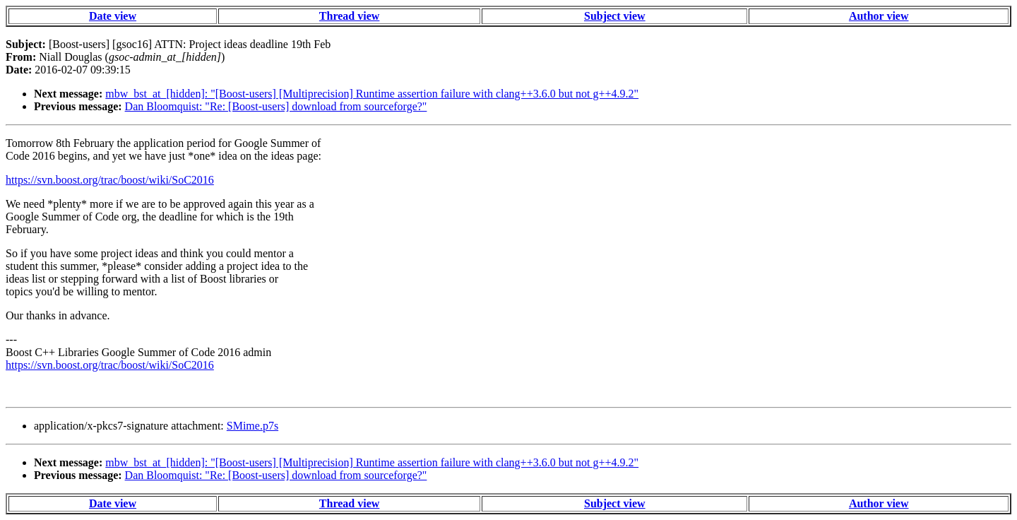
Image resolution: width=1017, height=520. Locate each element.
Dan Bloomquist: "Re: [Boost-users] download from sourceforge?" (276, 106)
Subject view (615, 16)
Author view (879, 16)
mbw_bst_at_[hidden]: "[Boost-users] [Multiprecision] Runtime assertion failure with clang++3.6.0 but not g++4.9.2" (371, 94)
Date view (112, 16)
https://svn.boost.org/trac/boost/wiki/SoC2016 (110, 180)
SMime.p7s (252, 426)
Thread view (349, 16)
